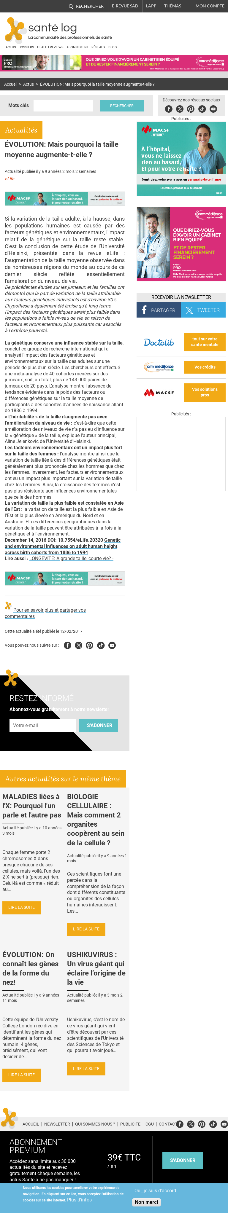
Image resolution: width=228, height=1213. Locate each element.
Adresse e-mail (26, 715)
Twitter (179, 108)
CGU (149, 1124)
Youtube (112, 644)
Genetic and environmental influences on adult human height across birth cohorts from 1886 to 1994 (63, 546)
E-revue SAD (125, 6)
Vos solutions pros (205, 392)
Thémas (172, 6)
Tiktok (202, 108)
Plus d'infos (79, 1200)
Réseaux (98, 47)
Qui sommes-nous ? (95, 1124)
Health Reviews (50, 47)
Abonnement (77, 47)
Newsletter (57, 1124)
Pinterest (190, 108)
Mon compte (210, 6)
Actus (11, 47)
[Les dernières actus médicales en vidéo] (181, 489)
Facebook (168, 108)
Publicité (130, 1124)
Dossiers (26, 47)
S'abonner (99, 725)
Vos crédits (205, 367)
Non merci (146, 1202)
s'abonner (182, 1160)
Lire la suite (21, 907)
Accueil (10, 84)
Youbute (213, 108)
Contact (168, 1124)
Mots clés (18, 105)
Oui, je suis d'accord (155, 1190)
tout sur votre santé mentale (204, 342)
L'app (151, 6)
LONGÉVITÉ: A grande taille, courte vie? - (71, 558)
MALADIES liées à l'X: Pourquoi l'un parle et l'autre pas (31, 806)
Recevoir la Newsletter (181, 297)
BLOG (112, 47)
